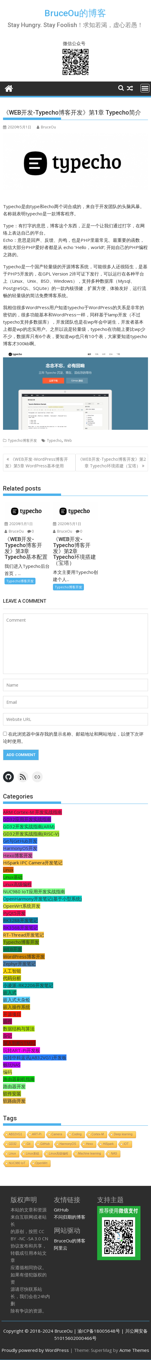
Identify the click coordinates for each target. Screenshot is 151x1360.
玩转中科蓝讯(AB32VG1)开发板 (34, 1057)
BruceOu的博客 (75, 13)
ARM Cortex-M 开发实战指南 (32, 812)
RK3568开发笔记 (20, 928)
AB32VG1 (15, 1134)
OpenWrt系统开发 (21, 906)
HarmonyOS (68, 1144)
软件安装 (12, 1094)
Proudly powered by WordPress (35, 1350)
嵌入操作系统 (16, 1007)
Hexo (89, 1144)
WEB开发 (12, 949)
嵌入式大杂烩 (16, 1000)
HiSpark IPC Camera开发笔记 (33, 863)
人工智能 (12, 971)
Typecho (54, 440)
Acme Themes (134, 1350)
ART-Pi (37, 1134)
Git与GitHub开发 (20, 841)
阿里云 (60, 1248)
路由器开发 (14, 1086)
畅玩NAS (11, 1065)
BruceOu (46, 127)
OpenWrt (41, 1163)
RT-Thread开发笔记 (23, 935)
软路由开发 (14, 1101)
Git (28, 1144)
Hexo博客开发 (17, 855)
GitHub (45, 1144)
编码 (7, 1072)
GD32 (13, 1144)
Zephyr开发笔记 (19, 964)
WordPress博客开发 (24, 956)
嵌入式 (10, 992)
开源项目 (12, 1014)
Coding (77, 1134)
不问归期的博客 (69, 1217)
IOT (126, 1144)
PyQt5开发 (14, 913)
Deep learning (123, 1134)
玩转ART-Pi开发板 (21, 1050)
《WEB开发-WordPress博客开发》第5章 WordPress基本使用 (36, 462)
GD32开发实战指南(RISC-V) (31, 834)
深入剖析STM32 (19, 1043)
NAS (114, 1153)
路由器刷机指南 (19, 1079)
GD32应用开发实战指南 (27, 819)
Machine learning (89, 1153)
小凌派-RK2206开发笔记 (28, 985)
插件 (7, 1021)
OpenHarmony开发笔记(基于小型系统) (42, 899)
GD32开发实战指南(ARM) (29, 826)
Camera (56, 1134)
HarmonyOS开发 (20, 848)
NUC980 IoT (17, 1163)
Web (68, 440)
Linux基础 (13, 877)
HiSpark (108, 1144)
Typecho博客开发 (22, 440)
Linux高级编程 (17, 884)
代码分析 (12, 978)
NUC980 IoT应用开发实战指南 (34, 891)
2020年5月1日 (19, 523)
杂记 (7, 1036)
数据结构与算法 (19, 1029)
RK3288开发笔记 (20, 920)
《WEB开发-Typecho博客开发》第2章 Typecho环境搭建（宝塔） (112, 462)
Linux (8, 870)
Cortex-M (97, 1134)
